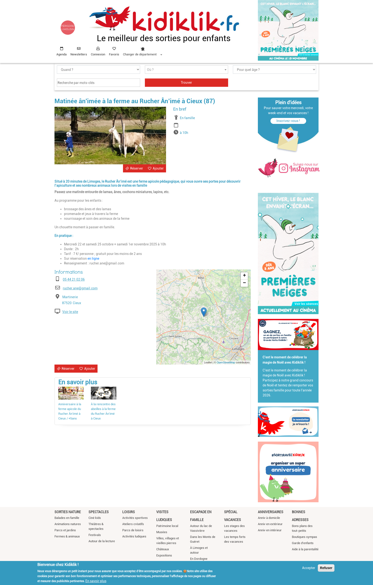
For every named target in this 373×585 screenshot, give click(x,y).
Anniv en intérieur (270, 530)
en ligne (93, 258)
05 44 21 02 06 (74, 279)
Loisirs (128, 512)
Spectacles (98, 512)
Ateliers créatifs (133, 524)
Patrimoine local (167, 526)
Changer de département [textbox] (140, 54)
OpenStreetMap (226, 362)
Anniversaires (270, 512)
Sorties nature (67, 512)
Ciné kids (94, 518)
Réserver (136, 168)
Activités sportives (135, 518)
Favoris (114, 54)
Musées (161, 532)
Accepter (308, 568)
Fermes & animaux (67, 536)
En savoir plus (95, 581)
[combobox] (142, 50)
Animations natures (67, 524)
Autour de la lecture (101, 541)
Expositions (164, 555)
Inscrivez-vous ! (288, 121)
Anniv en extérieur (270, 524)
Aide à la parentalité (305, 549)
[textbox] (186, 70)
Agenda (61, 54)
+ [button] (244, 275)
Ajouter (158, 168)
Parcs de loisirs (132, 530)
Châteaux (162, 549)
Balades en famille (66, 518)
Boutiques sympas (304, 537)
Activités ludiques (134, 536)
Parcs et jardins (65, 530)
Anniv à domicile (269, 518)
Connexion (98, 54)
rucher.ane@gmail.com (80, 288)
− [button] (244, 283)
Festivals (94, 535)
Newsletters (78, 54)
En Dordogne (198, 559)
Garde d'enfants (303, 543)
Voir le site (70, 312)
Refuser (326, 568)
